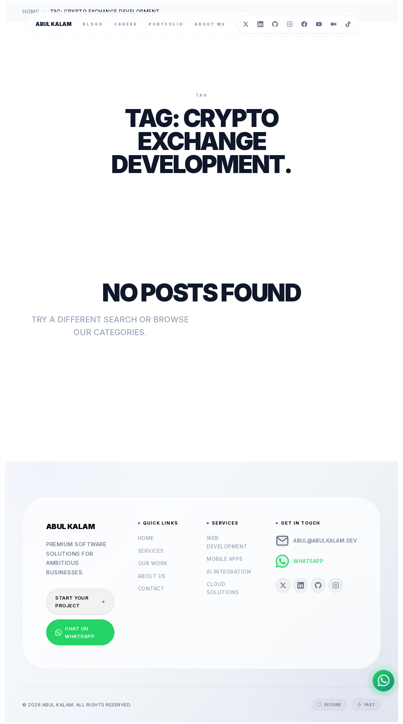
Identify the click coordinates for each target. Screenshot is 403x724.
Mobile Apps (225, 559)
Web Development (227, 542)
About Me (210, 24)
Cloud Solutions (223, 588)
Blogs (93, 24)
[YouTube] (318, 24)
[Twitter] (245, 24)
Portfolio (166, 24)
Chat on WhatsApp (74, 632)
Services (151, 551)
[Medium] (333, 24)
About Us (152, 576)
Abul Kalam (53, 24)
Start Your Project (80, 601)
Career (126, 24)
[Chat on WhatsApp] (383, 680)
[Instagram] (289, 24)
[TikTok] (348, 24)
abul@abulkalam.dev (316, 540)
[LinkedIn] (260, 24)
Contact (151, 588)
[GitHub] (275, 24)
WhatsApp (299, 561)
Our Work (152, 563)
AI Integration (229, 572)
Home (146, 538)
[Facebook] (304, 24)
